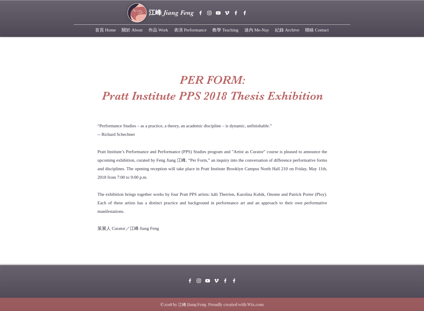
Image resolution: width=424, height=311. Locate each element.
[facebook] (200, 13)
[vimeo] (227, 13)
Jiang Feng (171, 12)
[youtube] (218, 13)
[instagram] (209, 13)
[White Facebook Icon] (236, 13)
